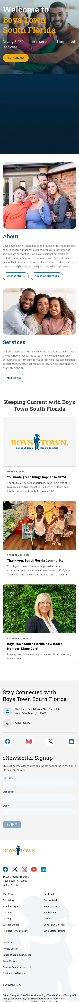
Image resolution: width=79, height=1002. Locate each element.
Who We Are (9, 894)
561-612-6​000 (23, 723)
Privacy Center (10, 949)
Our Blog (7, 918)
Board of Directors (47, 276)
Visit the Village (10, 906)
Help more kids (16, 58)
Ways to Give (50, 906)
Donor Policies (10, 961)
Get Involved (50, 900)
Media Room (50, 912)
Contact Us (8, 942)
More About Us (16, 276)
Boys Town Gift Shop (54, 925)
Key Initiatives (51, 894)
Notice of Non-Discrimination (17, 955)
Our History (8, 900)
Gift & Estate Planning (54, 931)
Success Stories (11, 925)
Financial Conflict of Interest (17, 967)
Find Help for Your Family (15, 931)
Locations (8, 912)
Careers (48, 918)
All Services (14, 378)
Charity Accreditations (14, 973)
